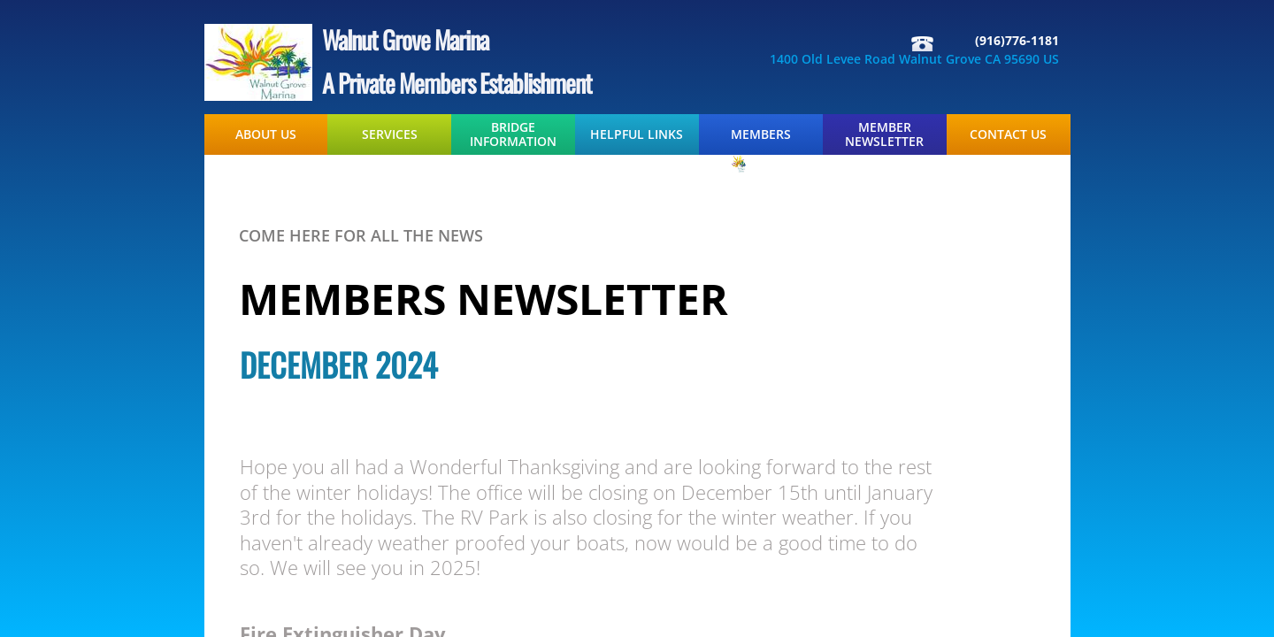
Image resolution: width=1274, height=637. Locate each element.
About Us (265, 134)
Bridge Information (513, 134)
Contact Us (1008, 134)
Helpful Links (636, 134)
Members (761, 134)
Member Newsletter (884, 134)
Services (390, 134)
